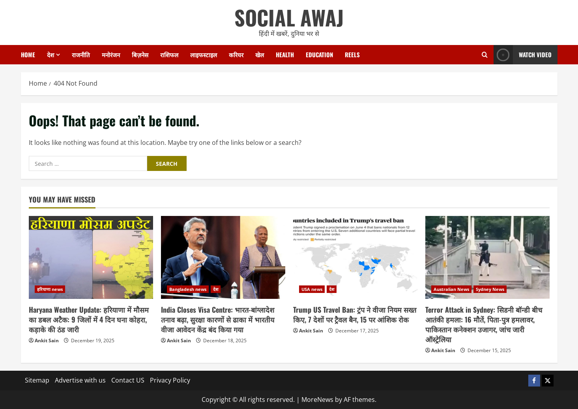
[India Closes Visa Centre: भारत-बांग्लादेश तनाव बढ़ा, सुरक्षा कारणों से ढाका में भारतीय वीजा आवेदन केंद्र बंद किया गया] (223, 257)
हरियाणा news (50, 289)
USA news (311, 289)
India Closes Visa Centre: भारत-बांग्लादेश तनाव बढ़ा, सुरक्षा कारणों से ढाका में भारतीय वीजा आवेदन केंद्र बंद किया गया (217, 319)
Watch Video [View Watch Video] (523, 54)
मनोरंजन (111, 54)
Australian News (451, 289)
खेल (259, 54)
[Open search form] (485, 54)
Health (285, 54)
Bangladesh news (187, 289)
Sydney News (490, 289)
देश (50, 54)
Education (319, 54)
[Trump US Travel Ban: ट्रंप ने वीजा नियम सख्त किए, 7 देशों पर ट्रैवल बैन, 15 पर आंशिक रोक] (355, 257)
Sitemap (37, 380)
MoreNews (317, 399)
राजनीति (81, 54)
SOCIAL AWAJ (289, 17)
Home (28, 54)
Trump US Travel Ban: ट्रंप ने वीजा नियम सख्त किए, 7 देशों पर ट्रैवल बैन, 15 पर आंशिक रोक (354, 314)
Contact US (127, 380)
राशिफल (169, 54)
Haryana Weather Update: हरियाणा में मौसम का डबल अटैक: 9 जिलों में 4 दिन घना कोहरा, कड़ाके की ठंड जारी (89, 319)
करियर (236, 54)
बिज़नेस (140, 54)
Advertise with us (80, 380)
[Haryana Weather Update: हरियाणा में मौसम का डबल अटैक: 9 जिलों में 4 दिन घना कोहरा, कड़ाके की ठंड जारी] (91, 257)
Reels (352, 54)
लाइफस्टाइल (203, 54)
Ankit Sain (47, 340)
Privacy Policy (170, 380)
